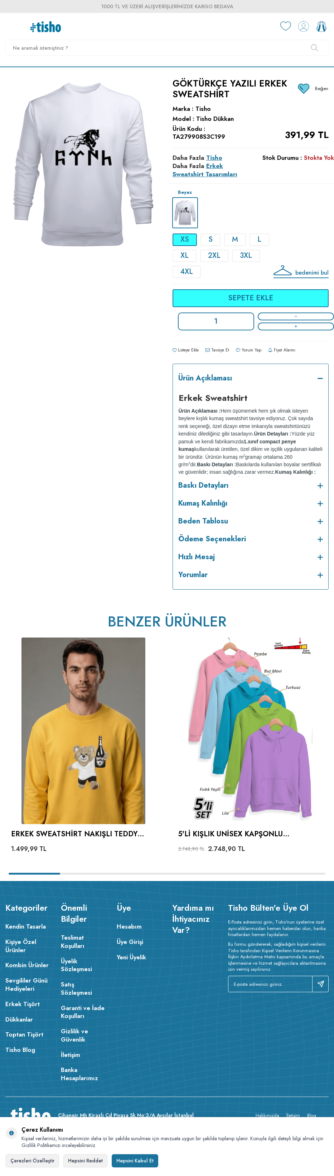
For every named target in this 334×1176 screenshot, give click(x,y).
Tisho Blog (20, 1049)
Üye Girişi (130, 942)
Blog (311, 1115)
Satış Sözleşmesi (76, 988)
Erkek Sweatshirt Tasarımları (205, 170)
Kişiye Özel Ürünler (20, 946)
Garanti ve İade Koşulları (83, 1012)
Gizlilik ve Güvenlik (74, 1035)
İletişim (70, 1054)
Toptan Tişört (24, 1034)
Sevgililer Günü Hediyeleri (26, 984)
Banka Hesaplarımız (79, 1074)
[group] (83, 194)
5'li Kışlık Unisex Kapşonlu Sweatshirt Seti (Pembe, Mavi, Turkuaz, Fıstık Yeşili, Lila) (236, 834)
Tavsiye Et (217, 350)
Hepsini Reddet (85, 1160)
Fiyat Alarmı (281, 350)
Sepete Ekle (250, 298)
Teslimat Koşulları (72, 941)
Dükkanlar (19, 1019)
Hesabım (129, 926)
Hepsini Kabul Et (135, 1160)
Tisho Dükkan (215, 119)
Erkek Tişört (22, 1004)
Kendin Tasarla (25, 926)
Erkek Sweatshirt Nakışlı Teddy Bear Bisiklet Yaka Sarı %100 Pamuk (80, 834)
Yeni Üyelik (131, 957)
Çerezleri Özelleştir (32, 1160)
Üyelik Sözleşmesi (76, 965)
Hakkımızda (267, 1115)
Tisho (203, 109)
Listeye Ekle (186, 350)
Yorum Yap (248, 350)
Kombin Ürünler (27, 965)
